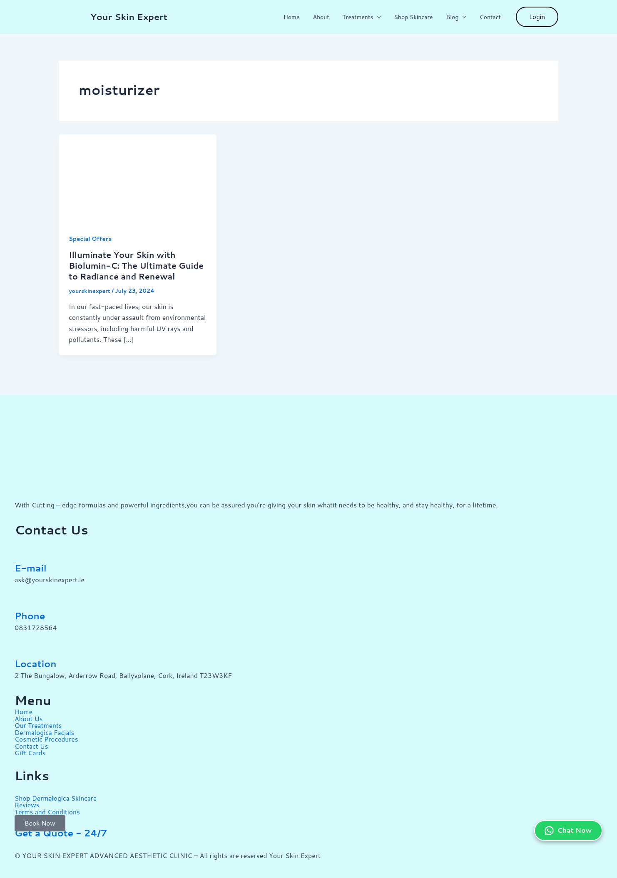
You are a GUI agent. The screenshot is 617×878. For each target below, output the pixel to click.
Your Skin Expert (128, 16)
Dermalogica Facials (45, 731)
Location (37, 663)
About (328, 17)
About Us (29, 717)
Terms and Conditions (48, 809)
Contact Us (32, 744)
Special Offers (91, 239)
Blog (458, 17)
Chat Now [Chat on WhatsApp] (567, 821)
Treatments (367, 17)
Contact (491, 17)
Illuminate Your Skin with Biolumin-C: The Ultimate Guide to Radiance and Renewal (137, 265)
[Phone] (25, 595)
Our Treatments (39, 724)
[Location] (25, 643)
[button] (382, 17)
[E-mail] (25, 547)
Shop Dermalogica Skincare (57, 796)
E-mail (32, 568)
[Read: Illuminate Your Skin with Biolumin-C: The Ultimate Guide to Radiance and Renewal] (137, 177)
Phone (31, 615)
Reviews (27, 802)
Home (301, 17)
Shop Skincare (417, 17)
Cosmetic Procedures (47, 737)
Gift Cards (31, 751)
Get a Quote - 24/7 (65, 830)
